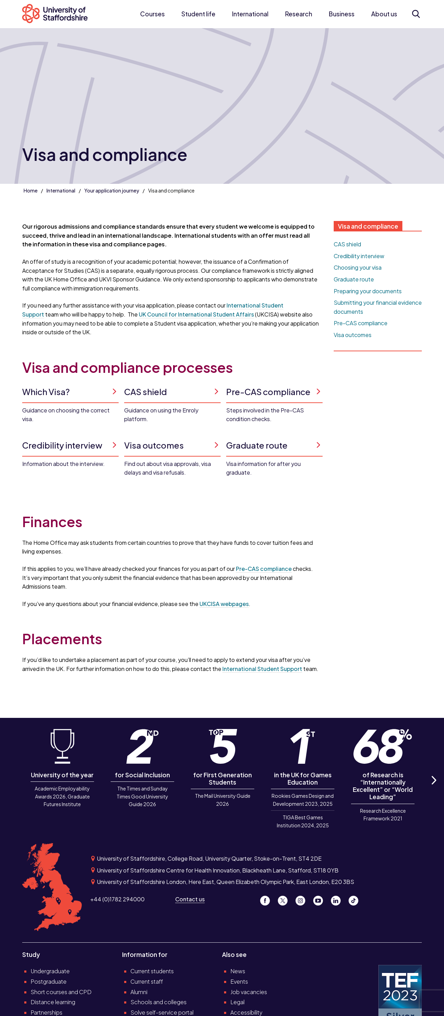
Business (342, 14)
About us (384, 14)
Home (30, 190)
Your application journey (111, 190)
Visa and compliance (368, 226)
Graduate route (354, 279)
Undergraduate (50, 971)
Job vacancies (248, 991)
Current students (152, 971)
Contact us (190, 899)
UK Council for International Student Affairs (196, 314)
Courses (152, 14)
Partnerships (46, 1012)
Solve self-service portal (162, 1012)
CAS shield (347, 244)
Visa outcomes (353, 334)
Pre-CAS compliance (264, 568)
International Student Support (262, 668)
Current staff (146, 981)
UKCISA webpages (224, 603)
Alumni (138, 991)
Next (433, 788)
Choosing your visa (358, 267)
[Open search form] (416, 14)
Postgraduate (49, 981)
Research (298, 14)
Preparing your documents (368, 291)
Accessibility (246, 1012)
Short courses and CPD (61, 991)
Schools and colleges (158, 1002)
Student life (198, 14)
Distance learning (53, 1002)
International (250, 14)
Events (239, 981)
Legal (237, 1002)
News (237, 971)
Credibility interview (359, 256)
